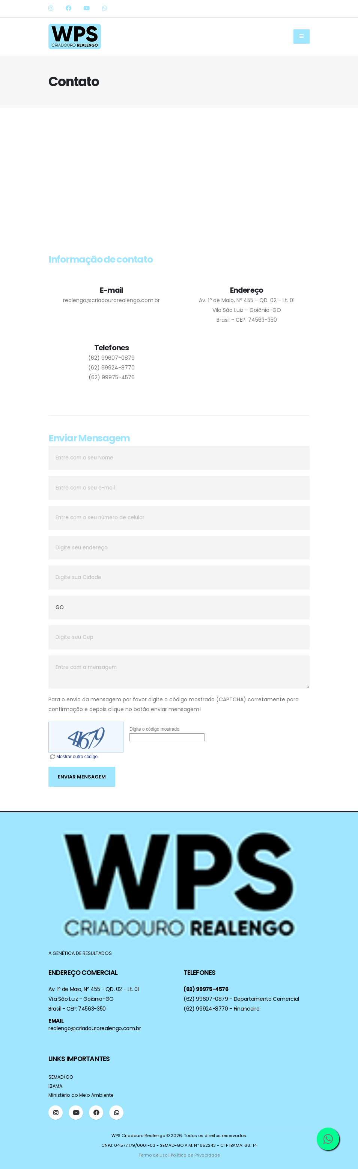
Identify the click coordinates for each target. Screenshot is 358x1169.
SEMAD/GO (61, 1077)
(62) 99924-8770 (111, 367)
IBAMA (55, 1086)
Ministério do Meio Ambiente (82, 1095)
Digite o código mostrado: (155, 729)
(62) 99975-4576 (112, 377)
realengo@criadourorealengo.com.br (111, 300)
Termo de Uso (152, 1155)
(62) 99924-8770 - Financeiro (221, 1008)
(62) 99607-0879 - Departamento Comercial (241, 999)
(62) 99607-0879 (111, 358)
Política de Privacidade (195, 1155)
